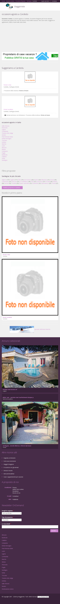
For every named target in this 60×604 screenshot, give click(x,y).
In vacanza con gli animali (11, 467)
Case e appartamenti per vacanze (13, 477)
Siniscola (14, 181)
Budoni (36, 180)
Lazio (3, 146)
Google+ (6, 600)
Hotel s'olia (7, 85)
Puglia (3, 153)
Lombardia (5, 131)
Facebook (2, 600)
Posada (48, 181)
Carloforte (35, 183)
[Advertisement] (30, 37)
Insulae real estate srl (10, 389)
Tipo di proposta (8, 517)
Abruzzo (4, 147)
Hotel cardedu (8, 109)
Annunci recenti (8, 470)
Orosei (52, 180)
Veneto (4, 135)
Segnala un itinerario (9, 458)
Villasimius (44, 180)
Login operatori (45, 1)
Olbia (19, 180)
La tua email (6, 524)
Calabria (4, 156)
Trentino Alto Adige (7, 133)
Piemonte (4, 128)
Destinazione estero (8, 589)
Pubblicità (15, 499)
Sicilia (3, 158)
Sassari (6, 183)
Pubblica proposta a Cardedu (11, 187)
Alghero (4, 180)
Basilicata (4, 155)
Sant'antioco (45, 183)
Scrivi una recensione (10, 461)
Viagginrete (19, 6)
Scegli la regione (8, 511)
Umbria (4, 142)
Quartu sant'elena (24, 183)
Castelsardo (5, 181)
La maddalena (24, 181)
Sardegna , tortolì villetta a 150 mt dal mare (17, 446)
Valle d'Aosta (5, 126)
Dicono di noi (16, 493)
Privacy (15, 487)
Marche (4, 144)
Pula (32, 181)
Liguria (4, 129)
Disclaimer (16, 491)
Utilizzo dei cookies (18, 489)
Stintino (55, 181)
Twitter (11, 600)
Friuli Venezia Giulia (7, 137)
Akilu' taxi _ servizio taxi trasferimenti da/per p (18, 397)
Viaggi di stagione (9, 464)
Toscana (4, 140)
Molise (4, 149)
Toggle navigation (3, 6)
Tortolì (54, 183)
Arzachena (39, 181)
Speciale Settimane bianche (30, 329)
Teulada (14, 183)
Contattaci (54, 1)
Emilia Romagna (6, 138)
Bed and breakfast (9, 474)
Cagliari (12, 180)
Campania (5, 151)
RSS (15, 600)
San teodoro (27, 180)
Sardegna (4, 160)
